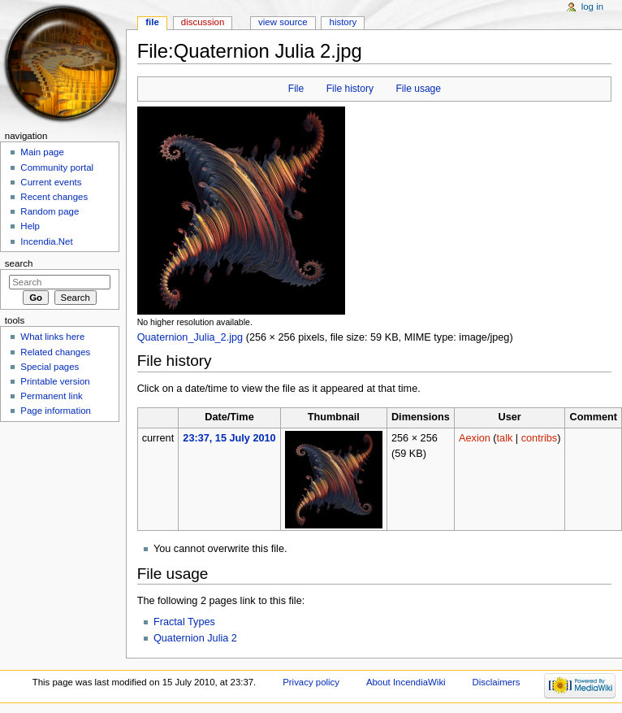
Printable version (54, 381)
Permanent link (51, 396)
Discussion (202, 22)
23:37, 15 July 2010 (229, 438)
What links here (52, 336)
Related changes (55, 352)
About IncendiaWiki (406, 682)
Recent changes (54, 197)
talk (505, 438)
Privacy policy (311, 682)
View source (282, 22)
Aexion (474, 438)
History (343, 22)
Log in (592, 6)
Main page (42, 152)
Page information (55, 410)
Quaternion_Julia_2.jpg (190, 337)
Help (30, 226)
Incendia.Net (46, 241)
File (296, 88)
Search (19, 263)
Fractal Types (184, 622)
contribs (539, 438)
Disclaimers (496, 682)
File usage (418, 88)
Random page (49, 211)
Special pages (49, 367)
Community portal (56, 167)
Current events (50, 182)
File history (350, 88)
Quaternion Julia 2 (195, 638)
